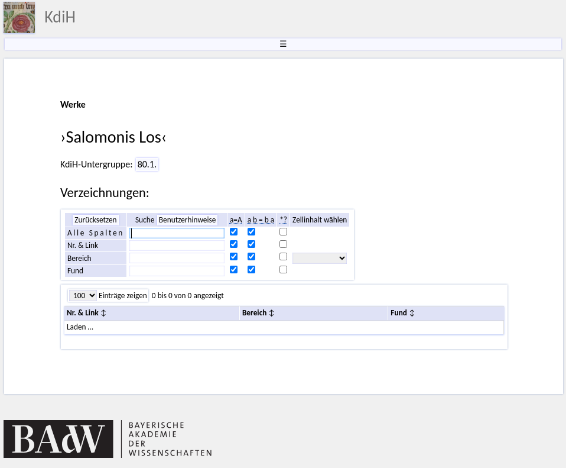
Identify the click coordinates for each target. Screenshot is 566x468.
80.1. (147, 164)
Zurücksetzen (95, 220)
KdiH (60, 17)
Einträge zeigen (122, 296)
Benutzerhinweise (187, 220)
